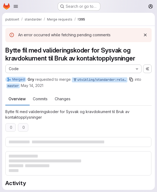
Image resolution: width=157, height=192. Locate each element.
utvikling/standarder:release (100, 80)
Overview (17, 99)
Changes (62, 99)
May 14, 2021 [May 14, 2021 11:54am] (32, 85)
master (13, 86)
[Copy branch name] (131, 79)
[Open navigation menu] (15, 6)
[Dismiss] (145, 35)
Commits (40, 99)
